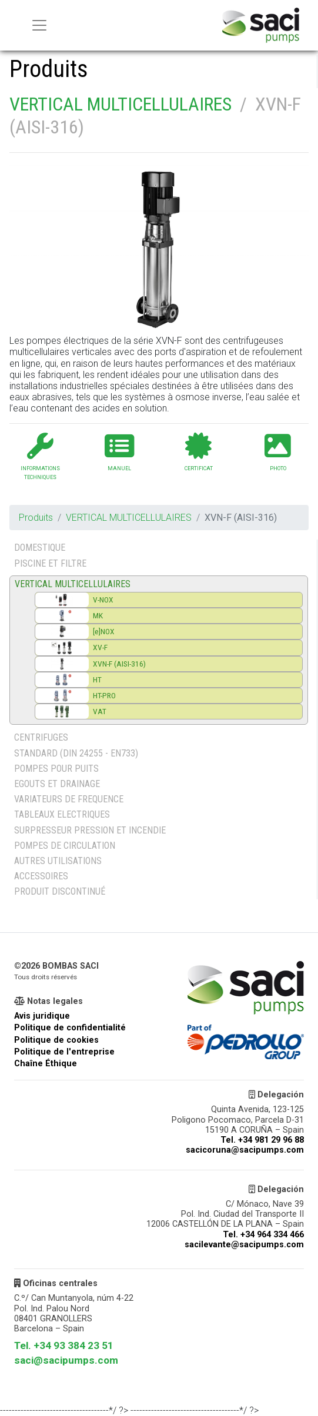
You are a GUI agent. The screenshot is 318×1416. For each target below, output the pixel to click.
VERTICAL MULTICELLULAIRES (120, 104)
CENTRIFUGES (41, 737)
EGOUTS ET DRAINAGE (57, 783)
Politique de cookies (56, 1040)
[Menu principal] (39, 25)
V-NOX (103, 599)
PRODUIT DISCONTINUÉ (59, 891)
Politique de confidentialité (70, 1028)
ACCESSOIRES (41, 876)
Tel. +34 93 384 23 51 (63, 1345)
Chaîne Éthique (45, 1064)
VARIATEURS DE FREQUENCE (68, 799)
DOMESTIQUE (39, 547)
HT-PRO (104, 695)
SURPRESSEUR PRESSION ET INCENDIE (90, 830)
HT (97, 679)
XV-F (100, 647)
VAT (99, 711)
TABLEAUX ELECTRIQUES (62, 814)
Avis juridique (42, 1016)
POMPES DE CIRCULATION (64, 845)
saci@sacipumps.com (66, 1360)
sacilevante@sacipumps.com (244, 1245)
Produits (36, 517)
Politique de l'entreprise (64, 1052)
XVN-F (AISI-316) (119, 663)
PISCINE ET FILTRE (50, 563)
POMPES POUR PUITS (56, 768)
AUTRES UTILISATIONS (58, 860)
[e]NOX (104, 631)
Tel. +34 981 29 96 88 (262, 1140)
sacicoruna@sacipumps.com (245, 1150)
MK (98, 615)
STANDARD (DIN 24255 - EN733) (76, 753)
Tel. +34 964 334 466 (263, 1235)
